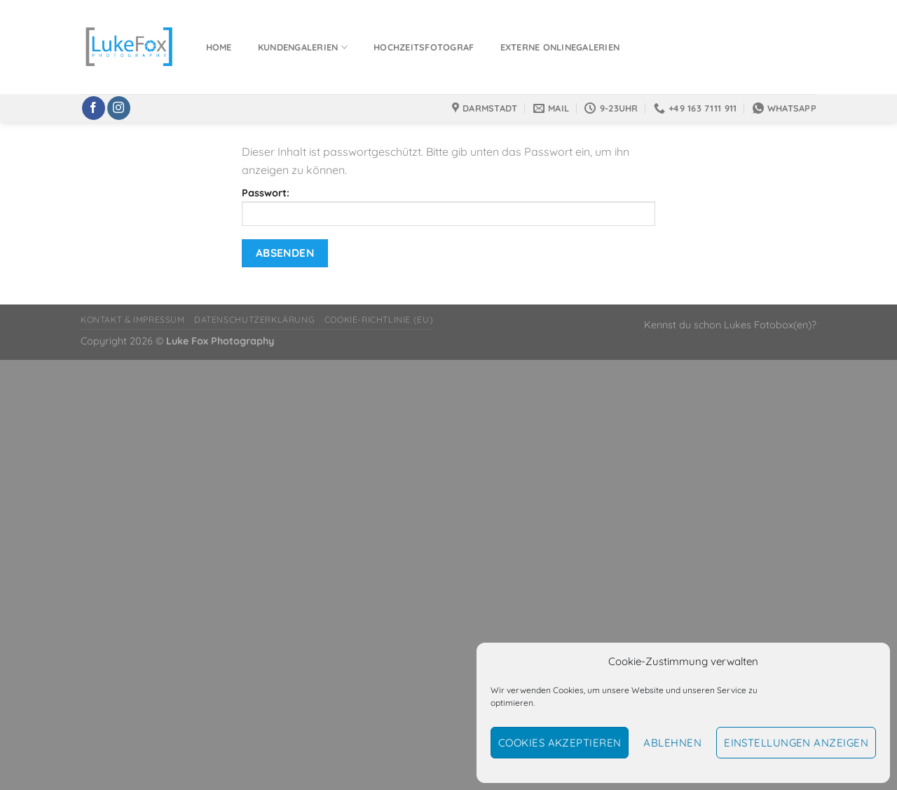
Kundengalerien (303, 47)
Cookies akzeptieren (560, 742)
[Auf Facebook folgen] (93, 108)
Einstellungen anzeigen (796, 742)
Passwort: (448, 206)
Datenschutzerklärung (254, 319)
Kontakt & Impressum (133, 319)
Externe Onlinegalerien (560, 47)
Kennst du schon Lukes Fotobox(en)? (730, 325)
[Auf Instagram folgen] (118, 108)
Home (219, 47)
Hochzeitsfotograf (424, 47)
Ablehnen (672, 742)
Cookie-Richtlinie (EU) (378, 319)
